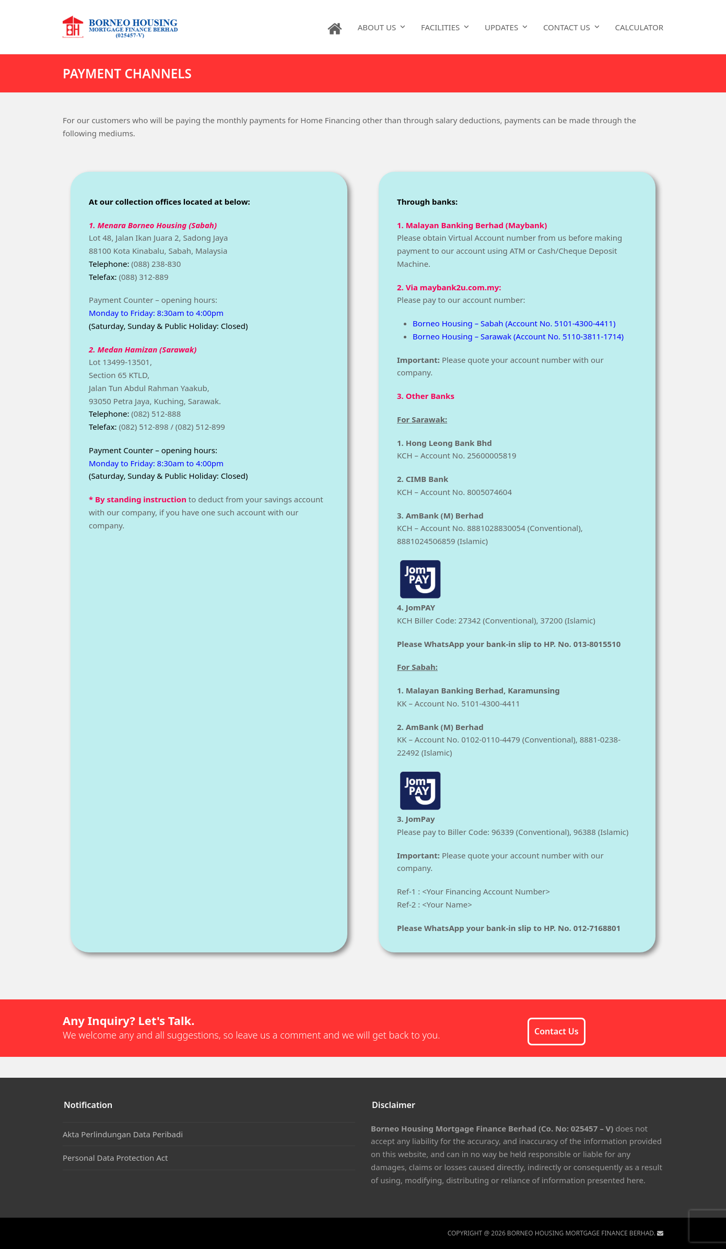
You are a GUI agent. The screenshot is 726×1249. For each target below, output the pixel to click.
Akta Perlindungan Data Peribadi (123, 1134)
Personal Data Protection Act (115, 1157)
